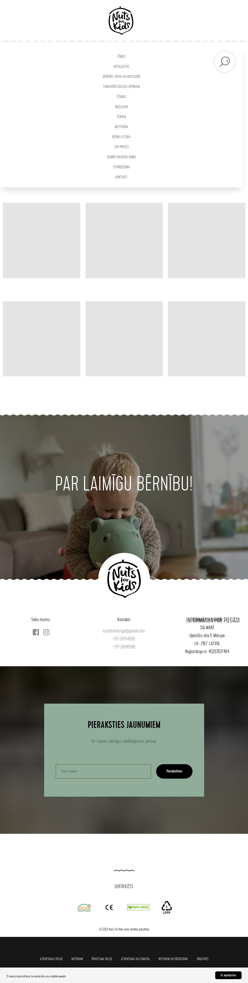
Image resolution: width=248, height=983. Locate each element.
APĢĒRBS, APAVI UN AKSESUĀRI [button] (121, 76)
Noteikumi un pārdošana (173, 959)
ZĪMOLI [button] (121, 56)
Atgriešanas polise (51, 959)
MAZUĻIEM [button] (121, 106)
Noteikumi (77, 959)
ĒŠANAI (121, 96)
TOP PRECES (121, 147)
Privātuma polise (102, 959)
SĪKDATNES (202, 959)
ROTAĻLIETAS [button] (121, 66)
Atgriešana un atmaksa (135, 959)
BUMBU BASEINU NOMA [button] (121, 157)
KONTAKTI (121, 177)
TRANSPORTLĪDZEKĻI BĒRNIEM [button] (121, 86)
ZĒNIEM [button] (121, 116)
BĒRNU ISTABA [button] (121, 137)
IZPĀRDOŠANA (121, 167)
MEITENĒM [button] (121, 126)
